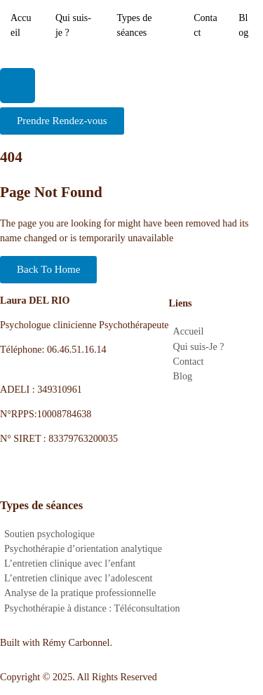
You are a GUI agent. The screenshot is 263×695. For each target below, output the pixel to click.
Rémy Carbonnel (75, 642)
